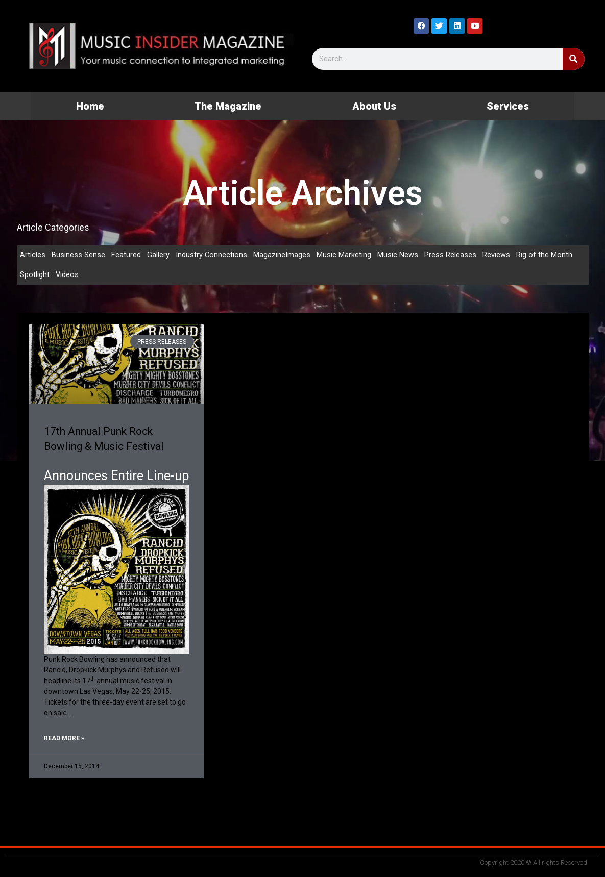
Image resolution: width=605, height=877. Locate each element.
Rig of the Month (545, 255)
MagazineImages (282, 255)
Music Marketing (344, 255)
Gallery (158, 255)
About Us (374, 106)
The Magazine (228, 106)
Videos (67, 275)
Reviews (497, 255)
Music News (398, 255)
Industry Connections (212, 255)
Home (90, 106)
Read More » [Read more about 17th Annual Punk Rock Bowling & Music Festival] (64, 739)
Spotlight (35, 275)
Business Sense (78, 255)
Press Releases (451, 255)
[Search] (574, 59)
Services (508, 106)
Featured (126, 255)
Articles (32, 255)
